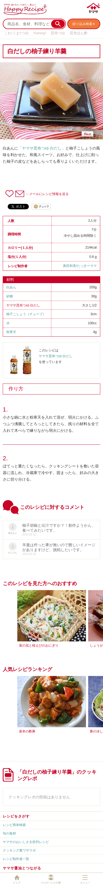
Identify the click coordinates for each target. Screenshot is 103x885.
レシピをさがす (16, 816)
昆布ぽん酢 (79, 33)
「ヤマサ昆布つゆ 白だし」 (41, 148)
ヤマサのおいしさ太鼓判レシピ (26, 842)
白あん (11, 287)
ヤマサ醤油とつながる (22, 868)
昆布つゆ (58, 33)
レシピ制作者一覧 (16, 859)
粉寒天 (11, 332)
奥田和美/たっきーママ (80, 266)
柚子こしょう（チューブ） (26, 314)
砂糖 (9, 296)
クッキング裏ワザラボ (19, 850)
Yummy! (39, 33)
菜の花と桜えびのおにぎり (39, 645)
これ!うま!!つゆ (16, 33)
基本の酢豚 (27, 731)
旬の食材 (9, 833)
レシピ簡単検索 (14, 825)
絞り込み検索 (82, 24)
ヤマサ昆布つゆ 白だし (23, 305)
